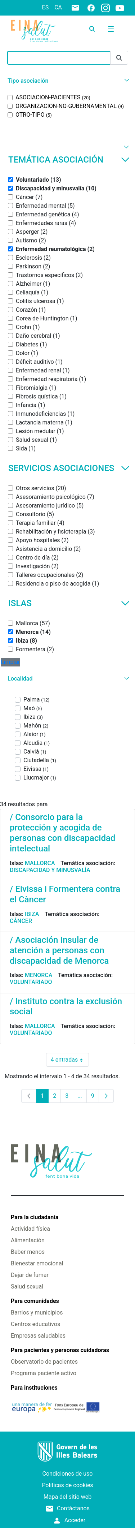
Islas (69, 603)
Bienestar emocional (37, 1263)
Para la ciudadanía (34, 1217)
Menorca (39, 975)
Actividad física (30, 1228)
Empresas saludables (38, 1335)
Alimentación (28, 1240)
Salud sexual (27, 1286)
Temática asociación (69, 159)
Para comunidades (35, 1301)
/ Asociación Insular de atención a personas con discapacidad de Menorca (59, 950)
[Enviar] (119, 58)
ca (58, 7)
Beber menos (28, 1251)
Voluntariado (31, 982)
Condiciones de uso (67, 1473)
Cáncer (21, 921)
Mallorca (40, 863)
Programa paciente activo (43, 1373)
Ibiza (32, 914)
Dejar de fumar (30, 1275)
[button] (67, 81)
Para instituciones (34, 1387)
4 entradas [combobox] (70, 1060)
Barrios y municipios (37, 1312)
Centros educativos (35, 1324)
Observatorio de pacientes (44, 1361)
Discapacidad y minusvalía (50, 870)
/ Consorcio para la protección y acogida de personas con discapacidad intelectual (62, 832)
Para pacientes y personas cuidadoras (60, 1350)
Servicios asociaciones (69, 468)
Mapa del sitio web (68, 1496)
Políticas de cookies (67, 1485)
